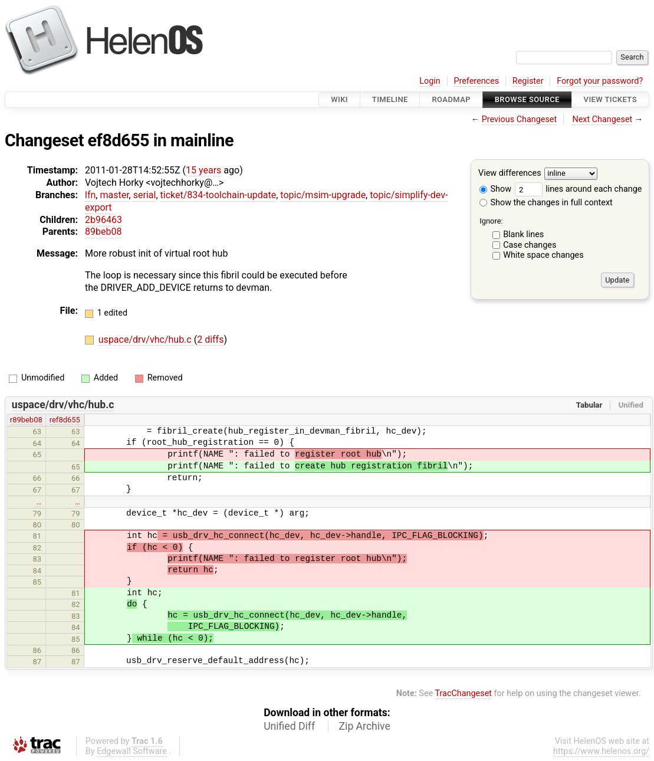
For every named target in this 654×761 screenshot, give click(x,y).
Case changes (529, 245)
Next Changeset (602, 119)
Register (528, 81)
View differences (509, 174)
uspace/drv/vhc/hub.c (146, 339)
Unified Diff (289, 726)
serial (144, 195)
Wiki (339, 99)
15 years (203, 170)
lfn (90, 195)
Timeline (390, 99)
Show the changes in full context (546, 203)
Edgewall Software (132, 751)
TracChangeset (463, 693)
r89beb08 (26, 419)
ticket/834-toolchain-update (218, 195)
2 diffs (210, 339)
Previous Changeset (519, 119)
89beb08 (103, 231)
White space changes (543, 255)
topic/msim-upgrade (323, 195)
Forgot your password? (600, 81)
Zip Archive (364, 726)
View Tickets (610, 99)
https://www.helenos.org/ (601, 751)
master (114, 195)
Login (430, 81)
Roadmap (451, 99)
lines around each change (578, 189)
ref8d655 (65, 419)
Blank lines (523, 234)
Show (495, 189)
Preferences (476, 81)
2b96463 (103, 219)
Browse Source (527, 99)
